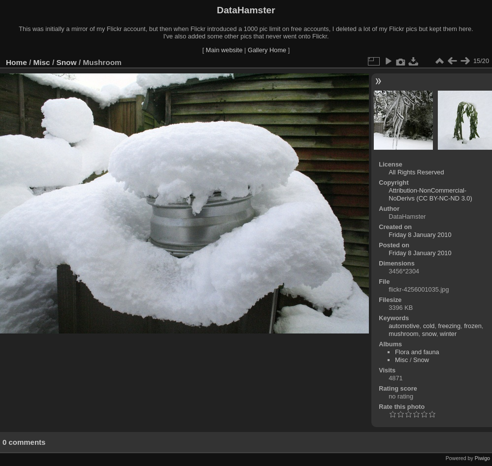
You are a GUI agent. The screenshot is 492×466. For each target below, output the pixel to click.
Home (16, 62)
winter (448, 333)
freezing (449, 326)
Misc (41, 62)
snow (429, 333)
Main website (224, 50)
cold (428, 326)
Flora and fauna (417, 352)
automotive (404, 326)
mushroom (403, 333)
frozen (473, 326)
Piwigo (482, 458)
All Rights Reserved (416, 172)
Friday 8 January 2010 (420, 234)
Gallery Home (267, 50)
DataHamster (246, 10)
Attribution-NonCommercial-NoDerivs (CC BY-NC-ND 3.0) (430, 194)
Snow (66, 62)
